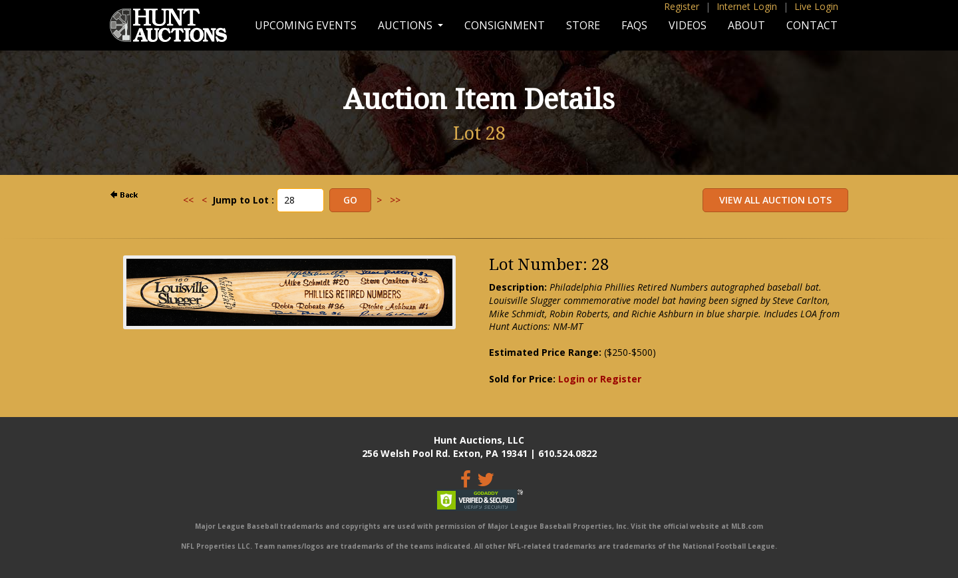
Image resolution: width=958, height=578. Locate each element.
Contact (812, 25)
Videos (688, 25)
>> (395, 200)
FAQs (634, 25)
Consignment (504, 25)
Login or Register (599, 378)
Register (681, 6)
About (746, 25)
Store (583, 25)
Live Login (816, 6)
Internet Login (747, 6)
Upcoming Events (306, 25)
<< (188, 200)
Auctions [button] (406, 25)
